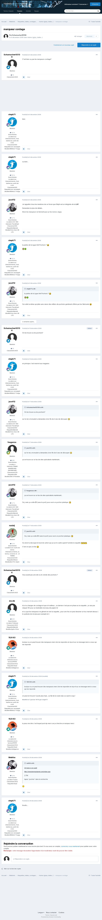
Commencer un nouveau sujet (64, 45)
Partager (78, 36)
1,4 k (12, 543)
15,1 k (12, 132)
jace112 (12, 200)
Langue (41, 912)
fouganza (12, 442)
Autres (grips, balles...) (35, 37)
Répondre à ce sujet (89, 45)
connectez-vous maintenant (70, 846)
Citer (28, 77)
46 (12, 655)
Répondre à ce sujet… (21, 859)
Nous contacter (51, 912)
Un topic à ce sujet (30, 768)
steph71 (12, 114)
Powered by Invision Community (51, 917)
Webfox (11, 757)
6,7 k (12, 218)
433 (12, 619)
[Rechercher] (75, 11)
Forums (19, 12)
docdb (12, 601)
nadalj (12, 525)
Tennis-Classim (8, 11)
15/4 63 (11, 637)
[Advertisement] (26, 96)
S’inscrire (95, 4)
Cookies (61, 912)
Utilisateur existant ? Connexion (76, 4)
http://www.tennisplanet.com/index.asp (37, 772)
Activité (28, 11)
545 (12, 460)
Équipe (36, 11)
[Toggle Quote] (25, 289)
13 (12, 75)
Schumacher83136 (19, 35)
